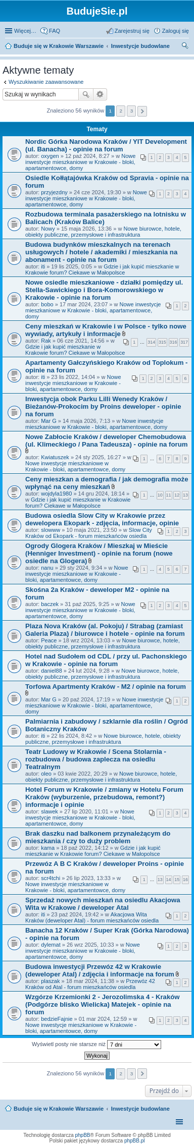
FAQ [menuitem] (54, 31)
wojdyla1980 (56, 493)
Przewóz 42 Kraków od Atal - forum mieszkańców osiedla (90, 984)
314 (151, 342)
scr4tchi (50, 878)
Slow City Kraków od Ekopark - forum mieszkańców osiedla (88, 533)
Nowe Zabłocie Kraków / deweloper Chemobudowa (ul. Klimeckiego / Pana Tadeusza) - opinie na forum (106, 440)
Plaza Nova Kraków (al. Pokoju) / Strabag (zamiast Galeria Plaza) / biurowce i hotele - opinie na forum (105, 629)
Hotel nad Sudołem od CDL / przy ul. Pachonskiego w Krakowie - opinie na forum (106, 660)
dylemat (51, 945)
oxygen (50, 156)
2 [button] (121, 111)
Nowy (48, 229)
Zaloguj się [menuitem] (175, 31)
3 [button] (131, 111)
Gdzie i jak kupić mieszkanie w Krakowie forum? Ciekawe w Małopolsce (102, 269)
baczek (50, 604)
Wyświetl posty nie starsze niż (96, 1044)
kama (48, 848)
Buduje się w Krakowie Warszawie (59, 1109)
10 (160, 495)
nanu (47, 568)
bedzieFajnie (56, 1019)
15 (176, 879)
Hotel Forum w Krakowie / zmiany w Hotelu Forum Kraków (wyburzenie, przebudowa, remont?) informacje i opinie (104, 797)
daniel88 (51, 671)
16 (185, 879)
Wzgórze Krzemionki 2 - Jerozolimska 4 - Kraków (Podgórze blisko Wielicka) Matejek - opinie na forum (102, 1004)
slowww (50, 530)
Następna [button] (142, 111)
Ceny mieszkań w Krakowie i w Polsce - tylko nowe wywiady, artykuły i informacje (105, 330)
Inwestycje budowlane (140, 1109)
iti (43, 266)
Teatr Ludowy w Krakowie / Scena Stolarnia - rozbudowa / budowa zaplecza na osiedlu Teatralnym (95, 759)
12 (176, 495)
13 (185, 495)
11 (168, 495)
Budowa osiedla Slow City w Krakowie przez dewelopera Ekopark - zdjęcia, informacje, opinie (102, 519)
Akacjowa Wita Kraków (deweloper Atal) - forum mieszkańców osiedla (92, 917)
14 (168, 879)
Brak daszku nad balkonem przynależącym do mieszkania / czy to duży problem (97, 837)
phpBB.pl (134, 1140)
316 (173, 342)
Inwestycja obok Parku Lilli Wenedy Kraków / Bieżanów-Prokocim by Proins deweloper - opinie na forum (103, 406)
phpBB (82, 1135)
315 (162, 342)
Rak (46, 341)
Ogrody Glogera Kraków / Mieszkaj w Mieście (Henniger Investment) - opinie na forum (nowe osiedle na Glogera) (99, 553)
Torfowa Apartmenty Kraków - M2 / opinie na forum (105, 686)
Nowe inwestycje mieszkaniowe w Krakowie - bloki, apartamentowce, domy (80, 162)
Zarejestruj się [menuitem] (132, 31)
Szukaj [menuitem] (185, 47)
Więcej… (25, 31)
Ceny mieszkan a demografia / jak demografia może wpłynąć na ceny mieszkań (106, 482)
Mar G (49, 421)
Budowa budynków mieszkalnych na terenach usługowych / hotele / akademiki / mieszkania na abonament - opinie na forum (101, 252)
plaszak (50, 981)
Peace (49, 640)
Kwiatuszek (55, 457)
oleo (46, 774)
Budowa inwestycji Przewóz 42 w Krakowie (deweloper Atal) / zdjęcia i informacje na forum (99, 970)
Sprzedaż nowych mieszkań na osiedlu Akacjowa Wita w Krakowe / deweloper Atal (102, 903)
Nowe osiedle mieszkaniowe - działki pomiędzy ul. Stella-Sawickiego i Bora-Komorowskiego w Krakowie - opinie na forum (104, 290)
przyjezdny (54, 192)
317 (184, 342)
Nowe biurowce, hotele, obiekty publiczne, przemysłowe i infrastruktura (103, 232)
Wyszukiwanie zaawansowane (46, 82)
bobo (47, 304)
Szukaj (85, 94)
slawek (49, 811)
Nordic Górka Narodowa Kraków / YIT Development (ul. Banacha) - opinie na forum (106, 145)
